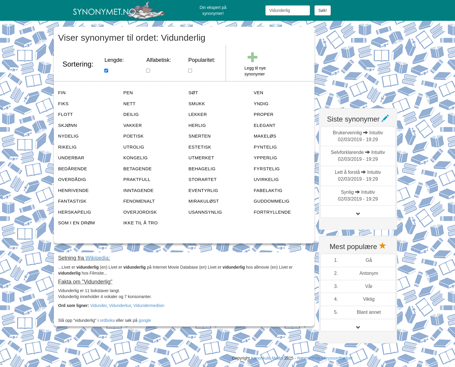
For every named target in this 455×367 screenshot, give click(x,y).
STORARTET (202, 179)
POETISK (133, 135)
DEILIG (131, 114)
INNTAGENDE (138, 190)
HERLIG (197, 125)
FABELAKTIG (268, 190)
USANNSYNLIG (205, 212)
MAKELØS (265, 135)
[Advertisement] (363, 64)
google (144, 320)
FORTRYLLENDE (272, 212)
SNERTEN (199, 135)
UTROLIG (133, 146)
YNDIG (261, 103)
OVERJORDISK (140, 212)
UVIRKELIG (266, 179)
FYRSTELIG (267, 168)
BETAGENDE (137, 168)
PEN (128, 92)
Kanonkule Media (267, 358)
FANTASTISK (72, 201)
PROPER (263, 114)
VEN (258, 92)
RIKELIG (67, 146)
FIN (62, 92)
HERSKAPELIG (74, 212)
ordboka (107, 320)
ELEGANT (265, 125)
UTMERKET (201, 157)
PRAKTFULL (136, 179)
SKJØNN (67, 125)
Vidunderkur (120, 305)
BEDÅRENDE (72, 168)
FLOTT (65, 114)
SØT (193, 92)
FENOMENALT (139, 201)
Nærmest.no (308, 358)
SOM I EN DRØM (76, 222)
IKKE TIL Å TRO (140, 222)
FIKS (63, 103)
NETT (129, 103)
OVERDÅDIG (72, 179)
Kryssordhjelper (338, 358)
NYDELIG (68, 135)
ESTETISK (199, 146)
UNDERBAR (71, 157)
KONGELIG (135, 157)
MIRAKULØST (203, 201)
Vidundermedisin (148, 305)
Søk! (322, 10)
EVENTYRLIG (203, 190)
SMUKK (196, 103)
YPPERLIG (265, 157)
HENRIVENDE (73, 190)
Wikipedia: (98, 258)
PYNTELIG (265, 146)
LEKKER (197, 114)
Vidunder (98, 305)
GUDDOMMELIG (272, 201)
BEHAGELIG (201, 168)
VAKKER (132, 125)
